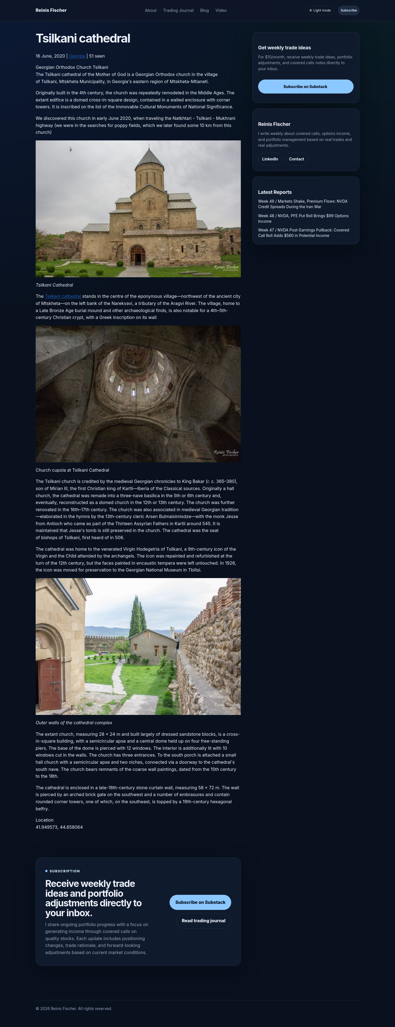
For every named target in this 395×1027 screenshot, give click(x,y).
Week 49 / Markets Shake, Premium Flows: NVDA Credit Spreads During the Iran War (303, 204)
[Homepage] (51, 10)
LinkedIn (270, 159)
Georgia (77, 56)
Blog (204, 10)
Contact (296, 159)
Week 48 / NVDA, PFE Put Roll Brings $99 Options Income (303, 218)
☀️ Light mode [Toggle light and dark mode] (320, 10)
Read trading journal (203, 920)
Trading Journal (178, 10)
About (150, 10)
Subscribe (349, 10)
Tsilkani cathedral (63, 296)
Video (221, 10)
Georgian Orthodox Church (63, 67)
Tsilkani (100, 67)
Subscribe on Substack (200, 902)
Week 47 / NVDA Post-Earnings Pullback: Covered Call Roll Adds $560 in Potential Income (303, 233)
